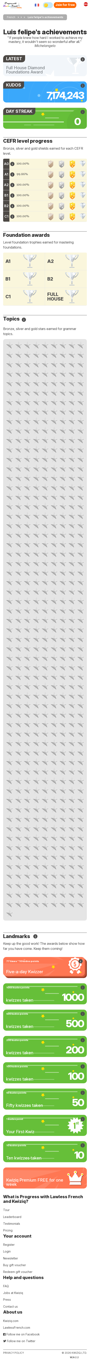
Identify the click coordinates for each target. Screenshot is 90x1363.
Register (9, 1244)
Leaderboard (12, 1217)
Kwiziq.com (10, 1321)
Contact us (10, 1306)
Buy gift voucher (14, 1265)
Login (7, 1251)
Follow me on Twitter (19, 1341)
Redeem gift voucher (17, 1272)
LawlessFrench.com (16, 1327)
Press (7, 1299)
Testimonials (11, 1223)
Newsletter (10, 1258)
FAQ (6, 1286)
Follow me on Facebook (21, 1334)
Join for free (65, 5)
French (11, 17)
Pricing (8, 1230)
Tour (6, 1210)
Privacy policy (13, 1352)
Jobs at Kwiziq (13, 1293)
